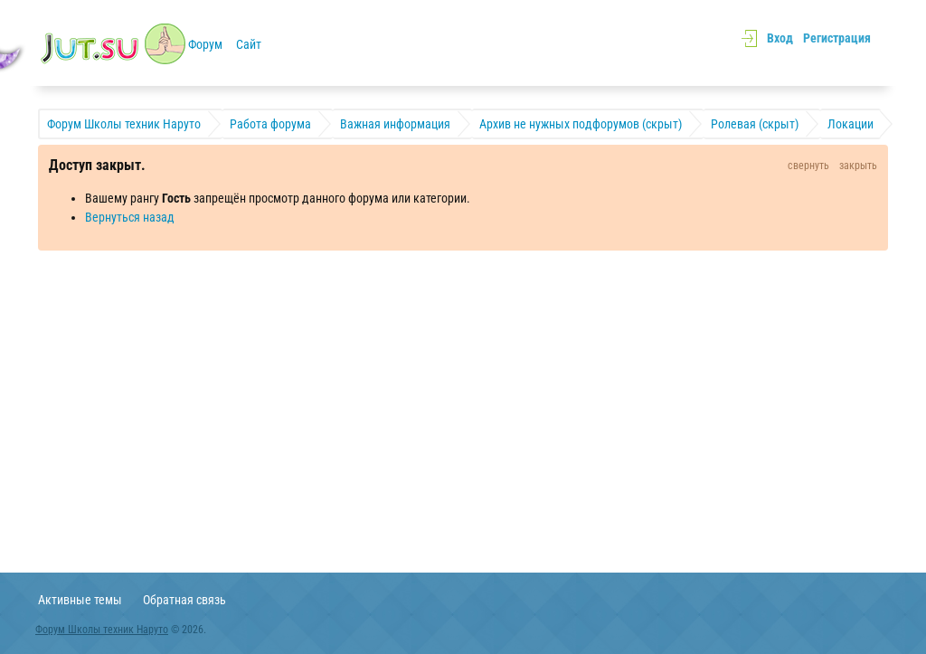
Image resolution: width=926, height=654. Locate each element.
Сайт (248, 44)
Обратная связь (184, 599)
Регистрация (837, 38)
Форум (205, 44)
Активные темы (80, 599)
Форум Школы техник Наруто (101, 629)
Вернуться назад (130, 217)
